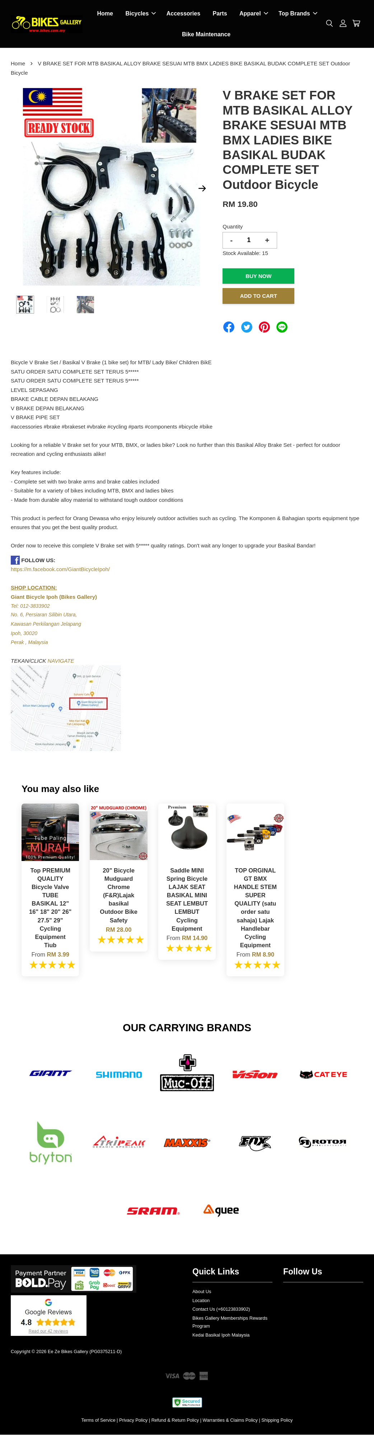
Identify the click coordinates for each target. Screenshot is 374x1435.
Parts (220, 14)
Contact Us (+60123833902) (221, 1310)
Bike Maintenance (206, 34)
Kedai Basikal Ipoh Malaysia (220, 1335)
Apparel (253, 14)
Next (202, 189)
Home (105, 14)
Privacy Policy (133, 1420)
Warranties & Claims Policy (230, 1420)
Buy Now (258, 276)
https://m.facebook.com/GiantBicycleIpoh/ (60, 569)
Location (201, 1301)
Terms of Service (98, 1420)
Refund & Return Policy (175, 1420)
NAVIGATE (61, 661)
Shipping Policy (277, 1420)
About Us (201, 1292)
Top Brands (298, 14)
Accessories (183, 14)
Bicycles (140, 14)
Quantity (233, 227)
